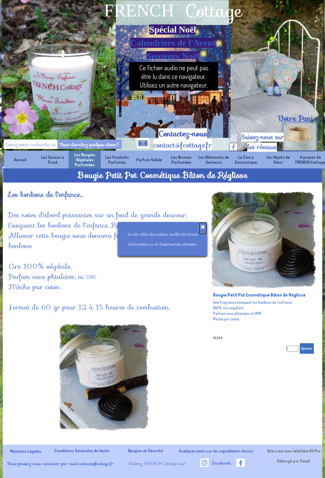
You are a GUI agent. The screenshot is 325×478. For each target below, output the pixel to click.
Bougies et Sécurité (145, 450)
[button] (143, 142)
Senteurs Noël (172, 56)
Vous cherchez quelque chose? (89, 144)
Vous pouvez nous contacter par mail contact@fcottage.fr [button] (60, 463)
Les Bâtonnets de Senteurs (213, 160)
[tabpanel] (298, 118)
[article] (264, 273)
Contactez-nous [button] (182, 134)
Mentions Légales (25, 451)
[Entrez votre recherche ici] (31, 145)
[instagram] (233, 138)
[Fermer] (203, 228)
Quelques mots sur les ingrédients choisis (216, 450)
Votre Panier (298, 119)
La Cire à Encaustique (246, 160)
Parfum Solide (149, 159)
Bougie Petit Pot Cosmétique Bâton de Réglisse (259, 295)
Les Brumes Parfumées (181, 160)
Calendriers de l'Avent (173, 43)
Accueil (20, 159)
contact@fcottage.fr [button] (182, 145)
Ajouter (306, 348)
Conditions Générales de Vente (81, 450)
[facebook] (233, 147)
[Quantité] (292, 349)
